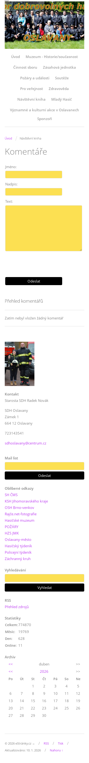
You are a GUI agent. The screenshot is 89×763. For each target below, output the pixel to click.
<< (11, 664)
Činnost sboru (25, 67)
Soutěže (62, 78)
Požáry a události (34, 78)
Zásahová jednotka (59, 67)
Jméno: (11, 166)
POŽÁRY (11, 526)
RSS (46, 743)
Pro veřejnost (31, 88)
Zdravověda (59, 88)
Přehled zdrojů (17, 606)
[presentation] (45, 262)
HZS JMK (12, 533)
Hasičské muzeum (19, 520)
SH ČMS (11, 494)
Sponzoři (44, 118)
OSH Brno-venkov (19, 507)
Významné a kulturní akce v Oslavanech (44, 110)
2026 (44, 671)
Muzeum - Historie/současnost (52, 56)
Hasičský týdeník (18, 545)
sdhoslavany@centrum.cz (25, 443)
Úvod (15, 56)
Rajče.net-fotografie (21, 514)
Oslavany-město (18, 539)
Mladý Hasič (61, 99)
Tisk (60, 743)
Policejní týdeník (18, 552)
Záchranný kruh (18, 558)
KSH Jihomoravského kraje (26, 501)
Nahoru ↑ (56, 750)
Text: (9, 201)
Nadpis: (11, 184)
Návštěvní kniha (31, 99)
